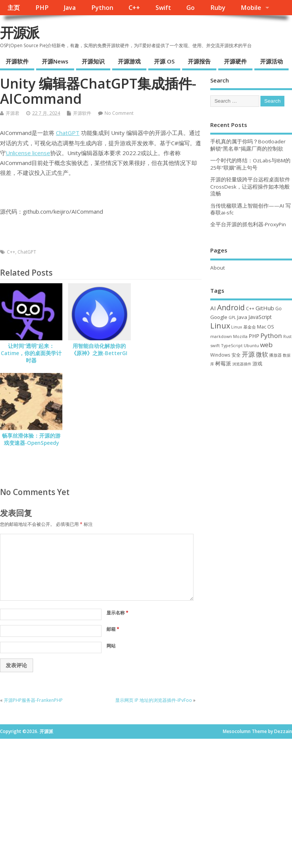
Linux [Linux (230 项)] (220, 326)
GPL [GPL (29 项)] (232, 317)
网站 (111, 646)
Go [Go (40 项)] (278, 308)
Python (102, 7)
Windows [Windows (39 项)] (220, 355)
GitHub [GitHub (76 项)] (265, 308)
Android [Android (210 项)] (231, 307)
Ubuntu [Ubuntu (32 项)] (251, 345)
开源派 (19, 32)
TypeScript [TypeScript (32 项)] (232, 345)
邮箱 (112, 629)
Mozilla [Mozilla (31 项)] (240, 336)
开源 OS (164, 61)
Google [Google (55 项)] (218, 317)
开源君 (12, 113)
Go (190, 7)
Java (70, 7)
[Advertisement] (251, 420)
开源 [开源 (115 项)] (248, 354)
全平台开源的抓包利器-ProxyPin (248, 224)
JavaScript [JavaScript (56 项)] (259, 317)
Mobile (251, 7)
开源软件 (17, 61)
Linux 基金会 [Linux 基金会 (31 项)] (243, 327)
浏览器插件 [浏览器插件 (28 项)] (241, 364)
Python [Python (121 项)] (271, 335)
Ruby (217, 7)
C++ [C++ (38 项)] (250, 308)
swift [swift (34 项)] (215, 345)
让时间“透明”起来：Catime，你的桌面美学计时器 (31, 353)
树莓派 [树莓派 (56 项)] (223, 363)
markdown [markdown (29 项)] (221, 336)
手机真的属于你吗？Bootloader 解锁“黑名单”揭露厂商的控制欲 (248, 145)
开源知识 (93, 61)
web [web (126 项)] (266, 344)
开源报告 (199, 61)
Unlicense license (28, 153)
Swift (163, 7)
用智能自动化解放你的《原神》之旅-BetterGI (99, 350)
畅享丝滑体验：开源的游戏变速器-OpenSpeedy (31, 439)
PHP (42, 7)
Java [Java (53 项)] (242, 317)
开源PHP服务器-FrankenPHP (33, 700)
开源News (55, 61)
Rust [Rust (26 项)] (287, 336)
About (217, 267)
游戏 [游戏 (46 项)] (257, 363)
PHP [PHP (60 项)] (254, 336)
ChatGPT (67, 132)
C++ (134, 7)
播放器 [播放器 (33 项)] (275, 355)
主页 (14, 7)
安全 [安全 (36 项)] (236, 355)
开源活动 (271, 61)
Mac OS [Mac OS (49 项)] (265, 326)
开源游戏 (129, 61)
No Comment (119, 113)
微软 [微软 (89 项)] (262, 354)
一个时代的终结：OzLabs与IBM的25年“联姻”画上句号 (250, 164)
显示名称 (117, 612)
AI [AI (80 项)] (213, 308)
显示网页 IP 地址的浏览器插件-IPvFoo (153, 700)
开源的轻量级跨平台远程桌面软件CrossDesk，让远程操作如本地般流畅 (250, 186)
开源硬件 (235, 61)
